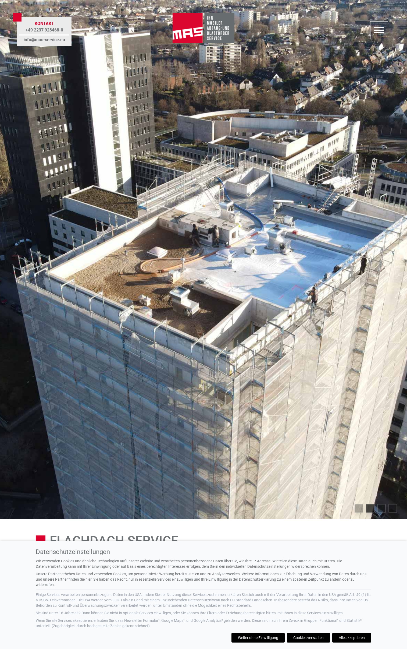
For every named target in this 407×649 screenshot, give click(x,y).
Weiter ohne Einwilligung (258, 638)
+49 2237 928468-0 (44, 30)
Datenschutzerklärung (257, 579)
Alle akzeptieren (352, 638)
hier (88, 579)
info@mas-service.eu (44, 39)
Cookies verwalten (308, 638)
